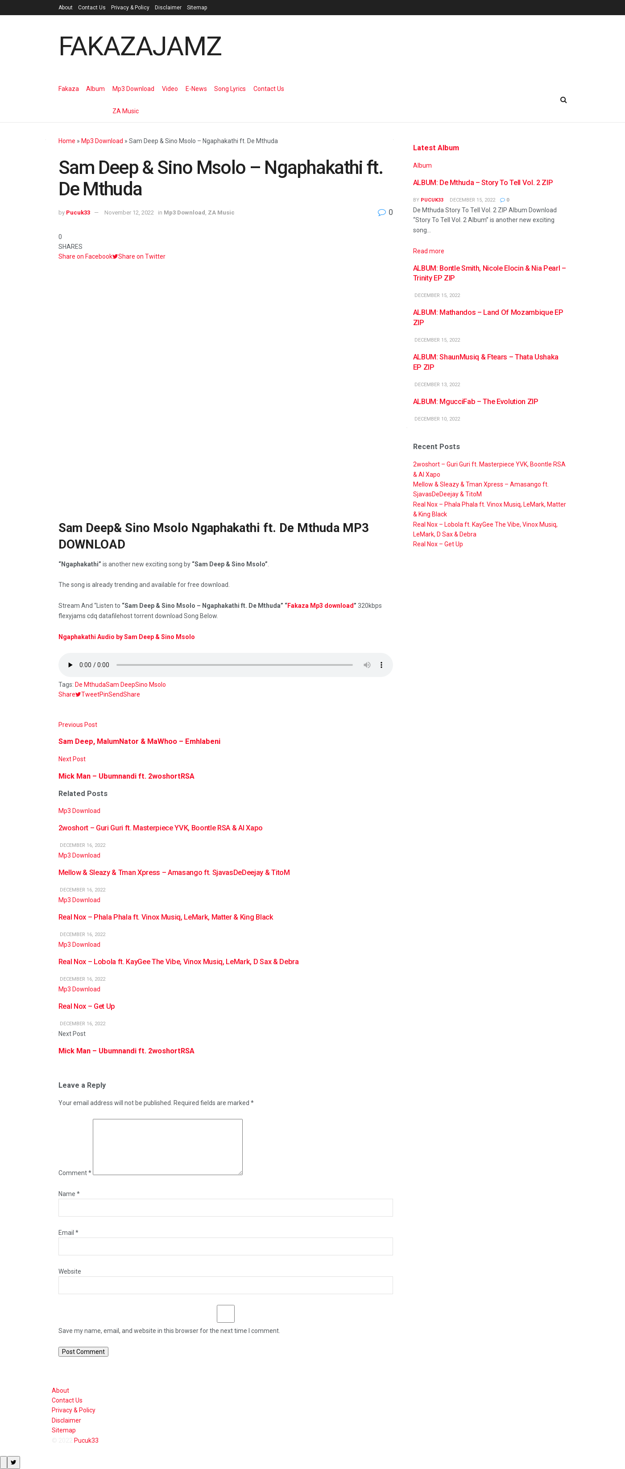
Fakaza (68, 88)
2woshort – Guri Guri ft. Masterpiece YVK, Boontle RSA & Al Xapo (160, 828)
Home (66, 140)
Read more (428, 251)
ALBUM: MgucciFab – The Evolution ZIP (475, 401)
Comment (74, 1172)
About (65, 7)
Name (69, 1193)
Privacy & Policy (130, 7)
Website (69, 1271)
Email (68, 1232)
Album (95, 88)
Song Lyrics (230, 88)
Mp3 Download (133, 88)
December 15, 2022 (471, 200)
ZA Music (125, 111)
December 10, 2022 (436, 419)
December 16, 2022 (81, 845)
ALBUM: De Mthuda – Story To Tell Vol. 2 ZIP (483, 182)
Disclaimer (168, 7)
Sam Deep (120, 684)
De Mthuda (90, 684)
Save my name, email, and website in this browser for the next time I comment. (169, 1330)
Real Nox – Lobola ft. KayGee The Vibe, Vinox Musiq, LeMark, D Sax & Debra (178, 961)
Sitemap (197, 7)
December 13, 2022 (436, 385)
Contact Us (92, 7)
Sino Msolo (150, 684)
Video (170, 88)
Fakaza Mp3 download (320, 605)
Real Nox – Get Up (86, 1006)
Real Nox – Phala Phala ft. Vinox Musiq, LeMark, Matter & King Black (165, 917)
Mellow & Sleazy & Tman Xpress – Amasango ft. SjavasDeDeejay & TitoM (174, 872)
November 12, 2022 (129, 212)
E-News (196, 88)
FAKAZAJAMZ (140, 46)
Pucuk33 (78, 212)
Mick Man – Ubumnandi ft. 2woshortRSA (126, 1051)
